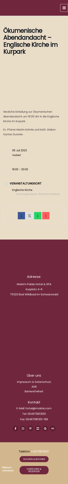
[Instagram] (23, 428)
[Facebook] (15, 428)
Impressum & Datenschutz (34, 382)
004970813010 (37, 414)
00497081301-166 (36, 419)
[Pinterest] (30, 428)
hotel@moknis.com (38, 408)
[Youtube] (38, 428)
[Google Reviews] (45, 428)
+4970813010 (40, 451)
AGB (34, 386)
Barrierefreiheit (34, 391)
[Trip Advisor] (52, 428)
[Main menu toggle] (64, 8)
